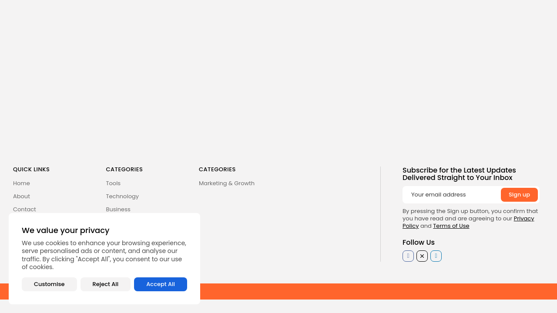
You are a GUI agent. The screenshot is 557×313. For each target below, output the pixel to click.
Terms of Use (451, 226)
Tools (113, 183)
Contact (24, 209)
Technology (122, 196)
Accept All (160, 284)
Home (21, 183)
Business (118, 209)
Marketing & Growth (227, 183)
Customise (49, 284)
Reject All (106, 284)
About (21, 196)
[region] (104, 258)
